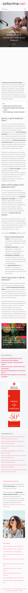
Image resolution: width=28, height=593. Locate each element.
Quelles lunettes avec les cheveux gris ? (13, 546)
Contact (21, 590)
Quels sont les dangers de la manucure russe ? (14, 109)
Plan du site (15, 590)
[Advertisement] (14, 65)
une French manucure (20, 315)
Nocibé (9, 504)
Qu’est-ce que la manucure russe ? (13, 106)
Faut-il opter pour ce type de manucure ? (14, 113)
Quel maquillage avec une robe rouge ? (13, 577)
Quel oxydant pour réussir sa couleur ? (13, 549)
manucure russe (7, 124)
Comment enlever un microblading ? (12, 551)
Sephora (14, 504)
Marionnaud (20, 504)
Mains (14, 44)
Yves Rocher (6, 506)
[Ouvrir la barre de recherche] (25, 9)
